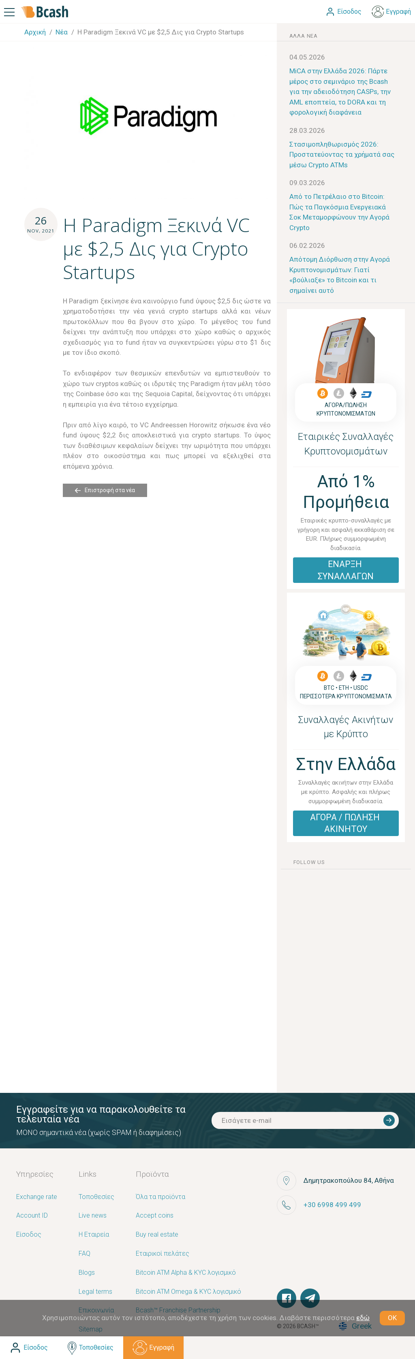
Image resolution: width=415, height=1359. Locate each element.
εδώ (363, 1318)
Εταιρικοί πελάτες (162, 1254)
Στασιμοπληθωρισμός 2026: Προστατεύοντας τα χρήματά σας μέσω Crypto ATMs (341, 154)
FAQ (84, 1254)
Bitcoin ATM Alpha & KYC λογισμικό (186, 1273)
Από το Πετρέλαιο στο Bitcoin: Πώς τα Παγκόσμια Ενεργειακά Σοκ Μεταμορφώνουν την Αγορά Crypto (339, 212)
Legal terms (95, 1292)
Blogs (87, 1273)
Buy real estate (157, 1234)
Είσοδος (28, 1234)
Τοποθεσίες (96, 1197)
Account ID (32, 1215)
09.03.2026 (307, 183)
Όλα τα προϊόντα (160, 1197)
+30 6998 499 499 (332, 1205)
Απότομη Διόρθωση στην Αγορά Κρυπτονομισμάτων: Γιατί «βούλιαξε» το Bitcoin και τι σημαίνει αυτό (339, 274)
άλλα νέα (303, 36)
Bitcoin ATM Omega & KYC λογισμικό (188, 1292)
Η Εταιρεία (94, 1234)
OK (392, 1318)
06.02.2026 (307, 245)
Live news (93, 1215)
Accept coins (154, 1215)
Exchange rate (36, 1197)
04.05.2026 (307, 57)
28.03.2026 (307, 130)
